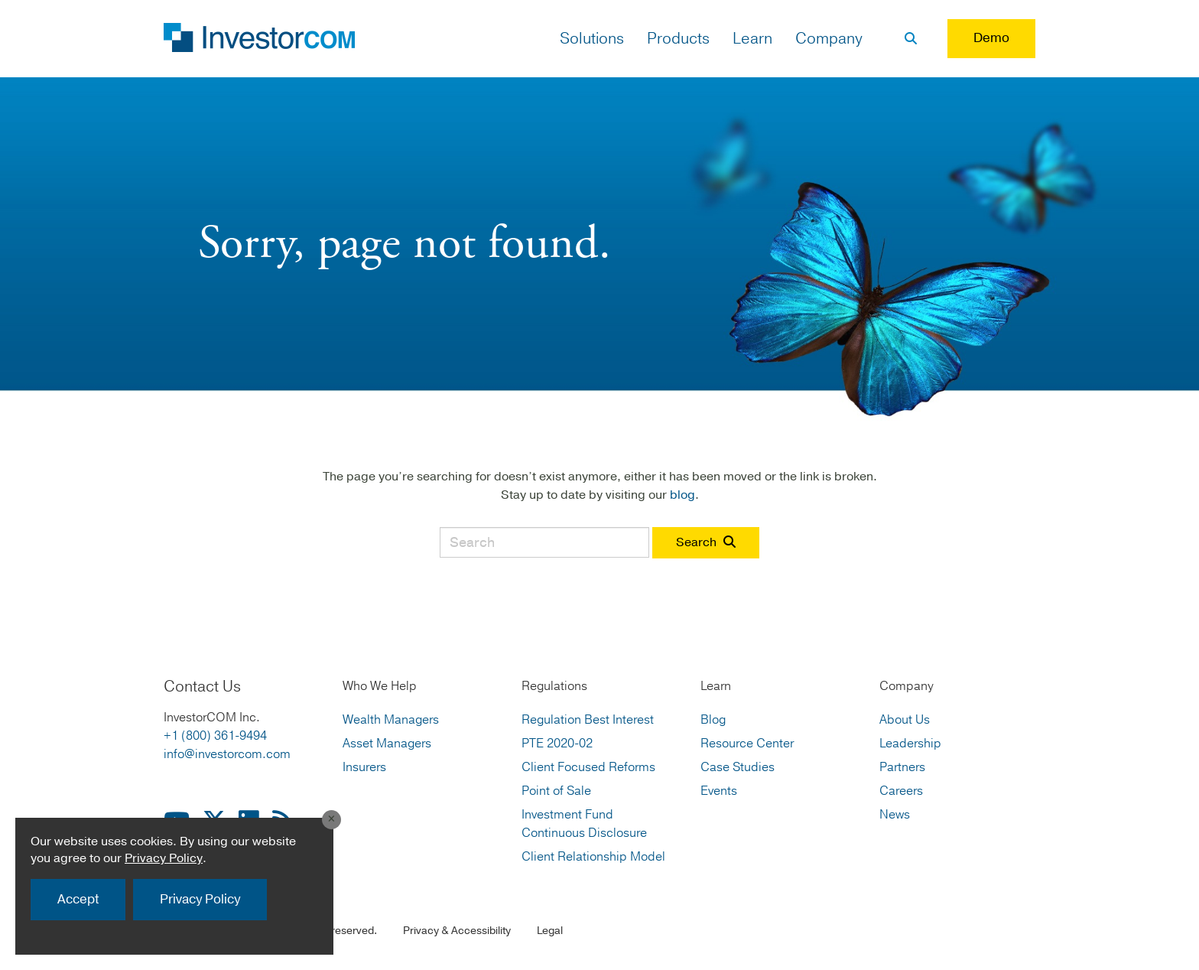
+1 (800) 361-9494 (215, 736)
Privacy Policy (164, 858)
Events (718, 791)
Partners (902, 767)
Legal (550, 930)
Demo (991, 38)
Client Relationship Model (593, 856)
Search (706, 542)
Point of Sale (556, 791)
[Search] (911, 39)
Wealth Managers (391, 719)
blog (682, 495)
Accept (78, 899)
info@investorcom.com (227, 754)
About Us (904, 719)
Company (829, 38)
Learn (752, 38)
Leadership (910, 743)
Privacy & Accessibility (457, 930)
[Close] (328, 818)
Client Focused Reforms (588, 767)
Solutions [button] (592, 38)
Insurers (364, 767)
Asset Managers (387, 743)
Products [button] (678, 38)
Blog (713, 719)
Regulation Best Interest (588, 719)
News (894, 814)
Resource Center (747, 743)
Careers (901, 791)
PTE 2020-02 (557, 743)
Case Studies (737, 767)
